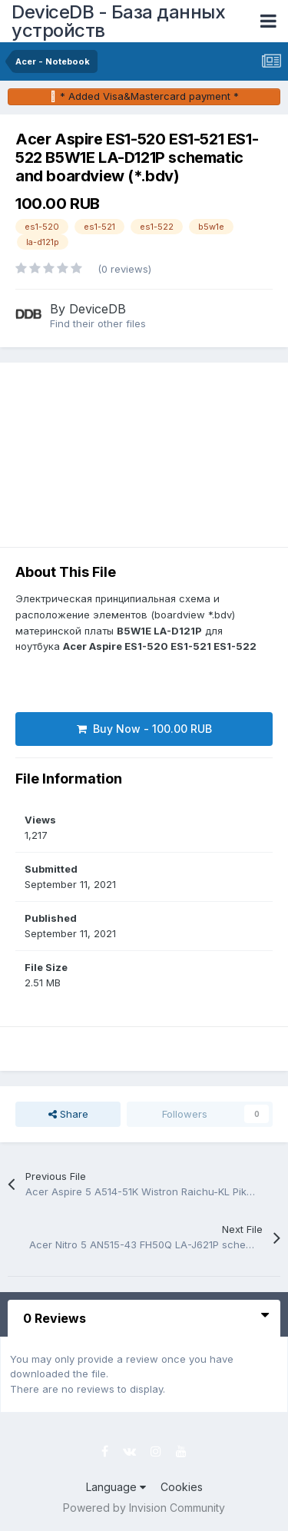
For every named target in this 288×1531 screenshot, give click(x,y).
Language (116, 1486)
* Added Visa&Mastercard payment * (149, 96)
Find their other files (98, 323)
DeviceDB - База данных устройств (118, 21)
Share (68, 1113)
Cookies (182, 1486)
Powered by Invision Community (144, 1507)
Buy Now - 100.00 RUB (144, 728)
